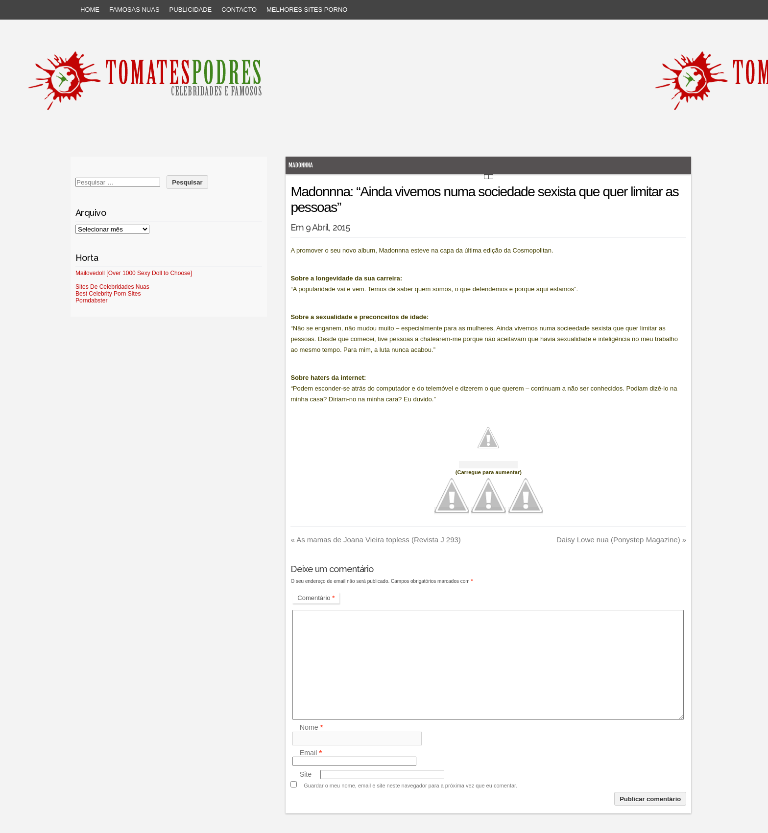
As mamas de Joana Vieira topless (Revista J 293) (375, 539)
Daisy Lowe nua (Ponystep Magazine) (621, 539)
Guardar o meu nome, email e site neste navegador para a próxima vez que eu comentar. (410, 785)
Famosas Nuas (134, 9)
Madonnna (300, 165)
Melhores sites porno (306, 9)
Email (311, 753)
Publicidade (190, 9)
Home (89, 9)
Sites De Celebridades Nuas (112, 286)
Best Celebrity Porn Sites (108, 293)
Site (306, 774)
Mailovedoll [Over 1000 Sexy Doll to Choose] (133, 273)
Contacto (239, 9)
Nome (311, 728)
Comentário (316, 598)
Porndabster (91, 300)
